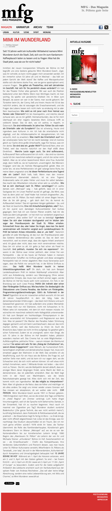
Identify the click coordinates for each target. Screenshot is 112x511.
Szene (26, 32)
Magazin (6, 27)
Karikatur (22, 27)
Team (49, 27)
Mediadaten (75, 94)
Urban (6, 32)
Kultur (16, 32)
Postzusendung (100, 494)
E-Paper (73, 89)
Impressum (75, 97)
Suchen (75, 115)
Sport (36, 32)
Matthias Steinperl (12, 45)
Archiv (37, 27)
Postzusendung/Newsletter (83, 91)
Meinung (47, 32)
